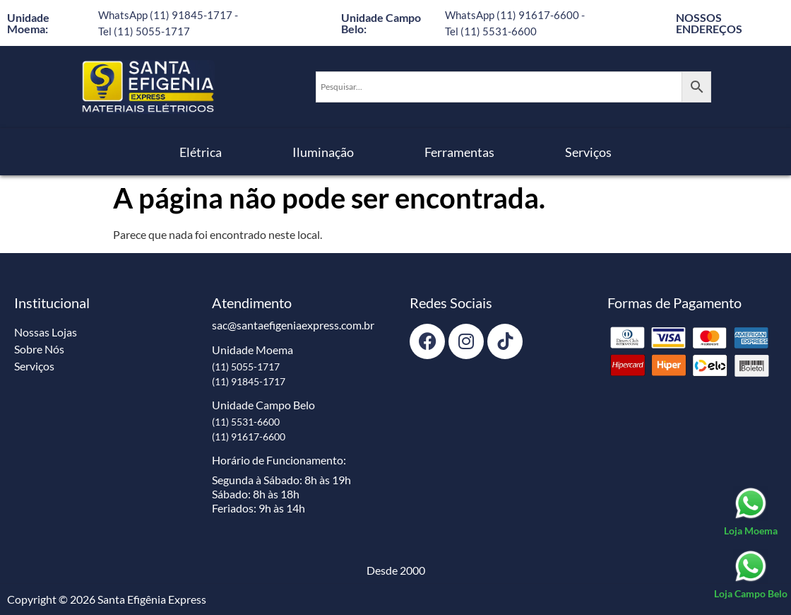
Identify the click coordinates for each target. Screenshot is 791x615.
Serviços (588, 152)
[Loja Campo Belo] (750, 575)
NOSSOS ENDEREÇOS (709, 23)
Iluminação (323, 152)
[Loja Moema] (751, 512)
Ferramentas (459, 152)
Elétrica (200, 152)
